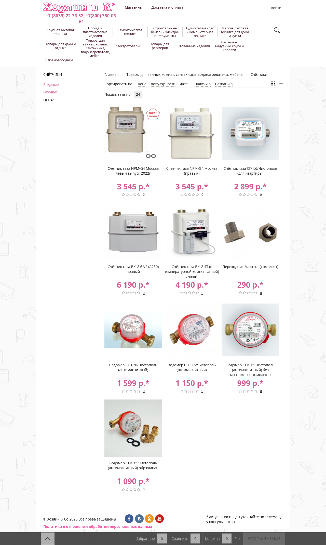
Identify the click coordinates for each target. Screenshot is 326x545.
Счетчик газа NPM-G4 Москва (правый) (192, 171)
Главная (111, 74)
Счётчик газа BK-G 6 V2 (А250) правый (133, 269)
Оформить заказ (264, 538)
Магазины (133, 7)
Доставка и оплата (167, 7)
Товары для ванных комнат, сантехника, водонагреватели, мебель (185, 74)
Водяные (51, 84)
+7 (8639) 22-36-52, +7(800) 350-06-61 (81, 19)
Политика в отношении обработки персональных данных (97, 526)
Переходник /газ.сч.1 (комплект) (250, 266)
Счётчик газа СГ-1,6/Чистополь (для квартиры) (250, 171)
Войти (276, 7)
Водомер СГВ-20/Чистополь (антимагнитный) (133, 367)
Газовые (50, 92)
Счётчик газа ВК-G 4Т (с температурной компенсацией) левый (192, 271)
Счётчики (259, 74)
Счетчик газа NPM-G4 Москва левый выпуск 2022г (133, 171)
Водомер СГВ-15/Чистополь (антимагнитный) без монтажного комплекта (250, 369)
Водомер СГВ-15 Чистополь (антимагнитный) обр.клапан (133, 465)
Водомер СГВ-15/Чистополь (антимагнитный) (192, 367)
